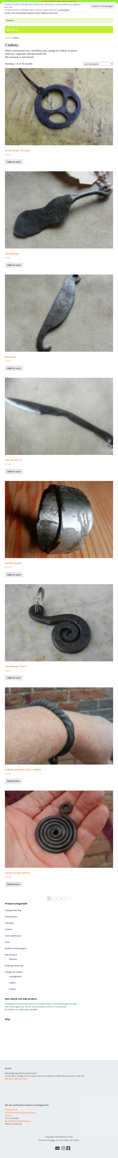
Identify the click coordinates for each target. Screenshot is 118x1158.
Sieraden (9, 923)
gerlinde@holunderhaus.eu (18, 1121)
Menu (14, 29)
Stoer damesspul (13, 935)
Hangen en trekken (14, 972)
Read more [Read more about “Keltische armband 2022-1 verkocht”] (13, 780)
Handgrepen (15, 976)
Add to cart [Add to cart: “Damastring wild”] (14, 574)
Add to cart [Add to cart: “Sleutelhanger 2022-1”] (14, 677)
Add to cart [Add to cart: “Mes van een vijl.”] (14, 471)
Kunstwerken (11, 916)
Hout (7, 942)
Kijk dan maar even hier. (16, 1078)
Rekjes (13, 989)
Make (52, 1140)
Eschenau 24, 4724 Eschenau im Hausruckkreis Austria (20, 1112)
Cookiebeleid (63, 10)
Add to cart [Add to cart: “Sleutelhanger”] (14, 265)
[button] (59, 106)
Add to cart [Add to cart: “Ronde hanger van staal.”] (14, 161)
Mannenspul (11, 954)
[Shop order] (98, 64)
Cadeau (8, 929)
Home (7, 38)
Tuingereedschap (13, 910)
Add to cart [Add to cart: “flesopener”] (14, 368)
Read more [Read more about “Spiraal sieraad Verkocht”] (13, 884)
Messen (13, 959)
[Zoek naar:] (59, 20)
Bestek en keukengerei (16, 948)
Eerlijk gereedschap (14, 965)
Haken (13, 982)
